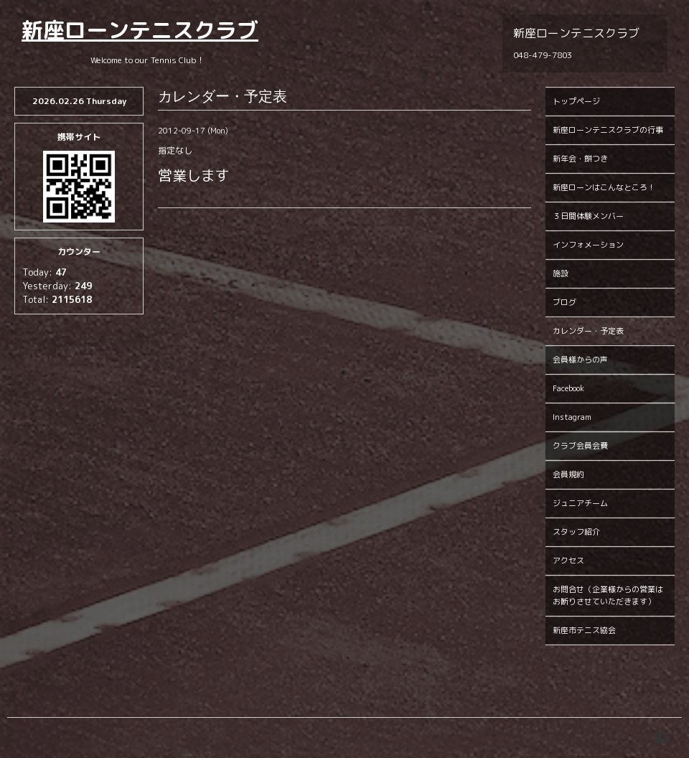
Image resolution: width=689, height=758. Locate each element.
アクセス (568, 560)
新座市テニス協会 (584, 630)
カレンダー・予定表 (588, 331)
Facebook (568, 388)
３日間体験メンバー (588, 216)
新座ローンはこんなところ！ (604, 187)
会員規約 (568, 474)
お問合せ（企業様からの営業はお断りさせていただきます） (608, 595)
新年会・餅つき (580, 158)
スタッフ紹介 (576, 532)
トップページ (576, 101)
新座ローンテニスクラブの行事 (608, 130)
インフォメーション (588, 245)
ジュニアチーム (580, 503)
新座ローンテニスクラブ (140, 30)
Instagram (572, 417)
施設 (560, 273)
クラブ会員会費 (580, 445)
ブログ (564, 302)
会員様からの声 (580, 359)
